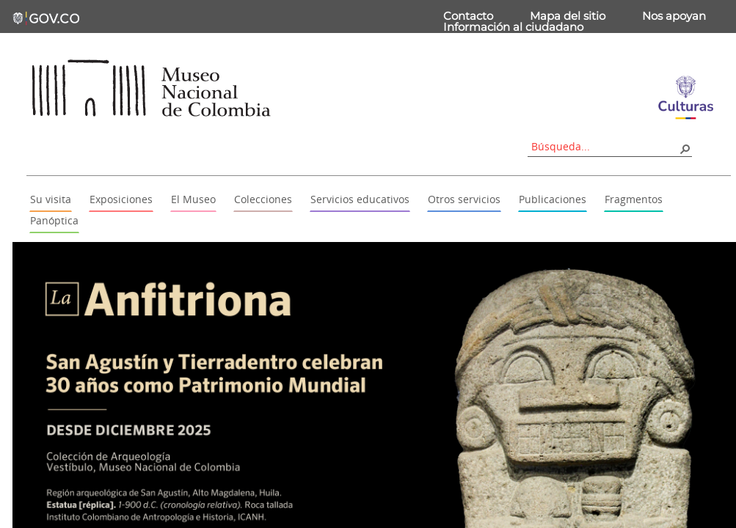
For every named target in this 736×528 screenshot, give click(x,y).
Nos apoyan (674, 16)
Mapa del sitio (567, 16)
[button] (684, 148)
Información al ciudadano (513, 27)
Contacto (468, 16)
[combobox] (604, 146)
